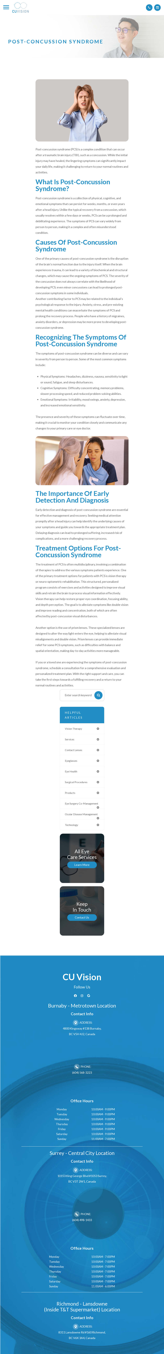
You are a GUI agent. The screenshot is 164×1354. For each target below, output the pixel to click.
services (70, 739)
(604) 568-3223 (82, 1083)
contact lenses (74, 750)
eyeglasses (72, 761)
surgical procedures (77, 783)
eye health (71, 772)
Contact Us (82, 928)
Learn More (82, 876)
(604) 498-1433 (82, 1231)
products (70, 794)
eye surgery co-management (75, 807)
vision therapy (74, 728)
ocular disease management (74, 823)
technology (72, 835)
